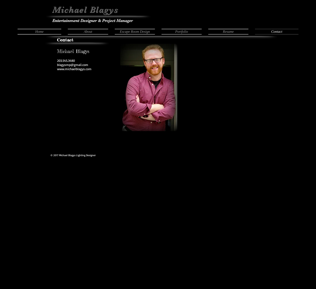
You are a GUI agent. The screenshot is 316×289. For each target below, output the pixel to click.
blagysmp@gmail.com (72, 65)
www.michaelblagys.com (74, 69)
